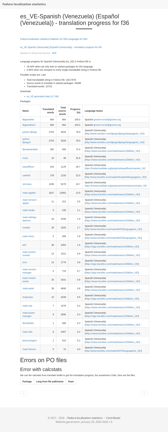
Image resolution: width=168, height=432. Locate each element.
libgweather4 (28, 125)
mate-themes (29, 349)
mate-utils (27, 332)
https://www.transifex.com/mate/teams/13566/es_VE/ (112, 151)
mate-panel (28, 288)
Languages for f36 (77, 39)
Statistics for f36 (58, 39)
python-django (29, 132)
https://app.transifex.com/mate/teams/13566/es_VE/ (111, 246)
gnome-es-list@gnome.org (107, 119)
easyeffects (28, 166)
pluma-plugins (29, 340)
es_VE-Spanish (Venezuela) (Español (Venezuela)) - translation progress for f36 (61, 47)
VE (55, 53)
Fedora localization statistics (24, 4)
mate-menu (28, 236)
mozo (25, 158)
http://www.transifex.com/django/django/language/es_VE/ (114, 133)
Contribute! (113, 418)
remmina (26, 184)
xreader (26, 227)
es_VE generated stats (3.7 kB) (43, 96)
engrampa (27, 297)
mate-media (28, 210)
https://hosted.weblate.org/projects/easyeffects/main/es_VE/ (115, 168)
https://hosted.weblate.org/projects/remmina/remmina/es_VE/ (116, 185)
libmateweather (30, 149)
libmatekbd (28, 323)
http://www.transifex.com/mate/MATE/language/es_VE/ (113, 229)
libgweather (28, 119)
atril (24, 245)
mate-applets (29, 192)
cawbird (26, 175)
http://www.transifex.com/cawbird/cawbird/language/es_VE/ (115, 177)
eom (24, 262)
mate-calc (27, 305)
